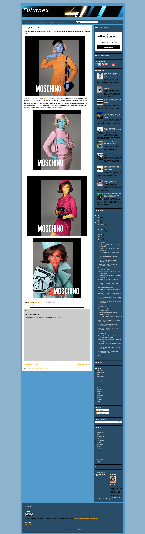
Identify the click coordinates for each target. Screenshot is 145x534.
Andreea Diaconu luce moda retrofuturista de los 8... (106, 336)
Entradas (99, 410)
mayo (100, 355)
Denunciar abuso (101, 467)
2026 (98, 213)
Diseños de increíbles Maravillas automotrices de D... (107, 268)
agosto (100, 234)
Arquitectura (100, 372)
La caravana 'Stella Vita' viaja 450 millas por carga (112, 142)
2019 (98, 220)
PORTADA (26, 22)
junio (100, 239)
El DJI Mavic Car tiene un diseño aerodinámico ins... (107, 261)
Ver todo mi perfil (115, 497)
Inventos (99, 391)
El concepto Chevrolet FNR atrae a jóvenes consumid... (108, 352)
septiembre (101, 231)
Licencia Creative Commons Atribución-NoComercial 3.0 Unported (77, 517)
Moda (35, 305)
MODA (34, 22)
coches (99, 383)
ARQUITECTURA (62, 22)
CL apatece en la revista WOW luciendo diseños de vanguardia (113, 181)
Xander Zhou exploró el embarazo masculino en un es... (108, 264)
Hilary (113, 484)
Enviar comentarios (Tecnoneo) (39, 368)
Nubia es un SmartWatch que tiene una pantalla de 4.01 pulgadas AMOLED (112, 195)
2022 (98, 215)
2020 (98, 217)
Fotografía (100, 389)
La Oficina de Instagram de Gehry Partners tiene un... (107, 257)
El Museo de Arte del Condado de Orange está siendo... (107, 325)
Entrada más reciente (32, 365)
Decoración (100, 385)
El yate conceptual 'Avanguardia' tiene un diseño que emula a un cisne (112, 129)
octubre (100, 229)
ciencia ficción (101, 381)
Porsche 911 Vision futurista (112, 154)
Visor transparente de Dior (105, 287)
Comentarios (100, 413)
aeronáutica (100, 370)
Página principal (101, 472)
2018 (98, 222)
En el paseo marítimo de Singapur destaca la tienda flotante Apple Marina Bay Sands (112, 115)
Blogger (78, 529)
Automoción (100, 376)
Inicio (59, 365)
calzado (99, 378)
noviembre (101, 227)
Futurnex (36, 10)
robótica (99, 397)
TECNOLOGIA (43, 22)
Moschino (46, 98)
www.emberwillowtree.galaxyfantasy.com (86, 518)
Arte (98, 374)
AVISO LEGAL (29, 525)
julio (99, 236)
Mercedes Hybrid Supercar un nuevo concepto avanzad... (108, 328)
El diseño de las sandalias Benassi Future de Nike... (108, 280)
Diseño (31, 305)
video (98, 401)
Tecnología (100, 399)
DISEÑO (52, 22)
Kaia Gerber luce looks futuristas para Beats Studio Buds (112, 75)
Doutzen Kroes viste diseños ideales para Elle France (108, 313)
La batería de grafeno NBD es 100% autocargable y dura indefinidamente (112, 168)
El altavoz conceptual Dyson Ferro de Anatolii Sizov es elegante (112, 101)
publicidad (100, 395)
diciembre (101, 224)
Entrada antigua (84, 365)
